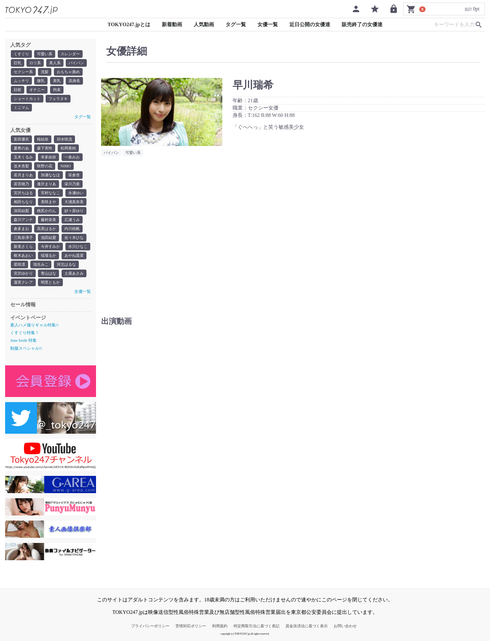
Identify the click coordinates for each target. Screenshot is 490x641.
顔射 (17, 90)
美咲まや (48, 202)
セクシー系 (23, 72)
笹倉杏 (74, 175)
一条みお (72, 157)
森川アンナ (23, 219)
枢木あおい (23, 255)
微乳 (41, 81)
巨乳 (17, 63)
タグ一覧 (236, 24)
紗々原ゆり (74, 211)
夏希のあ (21, 148)
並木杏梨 (21, 166)
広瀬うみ (72, 219)
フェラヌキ (58, 98)
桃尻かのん (46, 211)
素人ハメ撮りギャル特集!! (34, 325)
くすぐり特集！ (24, 332)
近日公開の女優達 (309, 24)
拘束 (57, 90)
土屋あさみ (74, 273)
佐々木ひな (74, 237)
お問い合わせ (345, 626)
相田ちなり (23, 202)
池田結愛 (48, 237)
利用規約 (219, 626)
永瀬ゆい (76, 193)
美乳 (57, 81)
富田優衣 (21, 139)
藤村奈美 (48, 219)
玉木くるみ (23, 157)
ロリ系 (35, 63)
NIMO (66, 166)
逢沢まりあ (46, 184)
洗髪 (44, 72)
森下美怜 (44, 148)
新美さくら (23, 246)
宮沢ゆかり (23, 273)
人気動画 (204, 24)
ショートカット (27, 98)
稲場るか (48, 255)
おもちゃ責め (68, 72)
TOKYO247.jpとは (129, 24)
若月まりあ (23, 175)
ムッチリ (21, 81)
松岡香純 (68, 148)
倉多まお (21, 228)
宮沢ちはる (23, 193)
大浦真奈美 (74, 202)
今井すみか (50, 246)
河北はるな (66, 264)
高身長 (74, 81)
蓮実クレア (23, 282)
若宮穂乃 (21, 184)
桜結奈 (42, 139)
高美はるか (46, 228)
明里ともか (50, 282)
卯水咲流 (64, 139)
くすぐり (21, 54)
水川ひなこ (77, 246)
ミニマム (21, 107)
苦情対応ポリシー (190, 626)
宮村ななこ (50, 193)
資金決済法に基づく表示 (307, 626)
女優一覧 (267, 24)
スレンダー (70, 54)
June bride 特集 (23, 340)
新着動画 (172, 24)
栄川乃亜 (72, 184)
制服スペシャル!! (26, 348)
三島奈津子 (23, 237)
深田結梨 (21, 211)
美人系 (55, 63)
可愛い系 (44, 54)
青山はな (48, 273)
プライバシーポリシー (150, 626)
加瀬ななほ (50, 175)
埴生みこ (40, 264)
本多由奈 (48, 157)
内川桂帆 (72, 228)
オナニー (37, 90)
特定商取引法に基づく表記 (256, 626)
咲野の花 (44, 166)
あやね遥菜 (74, 255)
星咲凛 (19, 264)
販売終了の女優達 (362, 24)
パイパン (76, 63)
